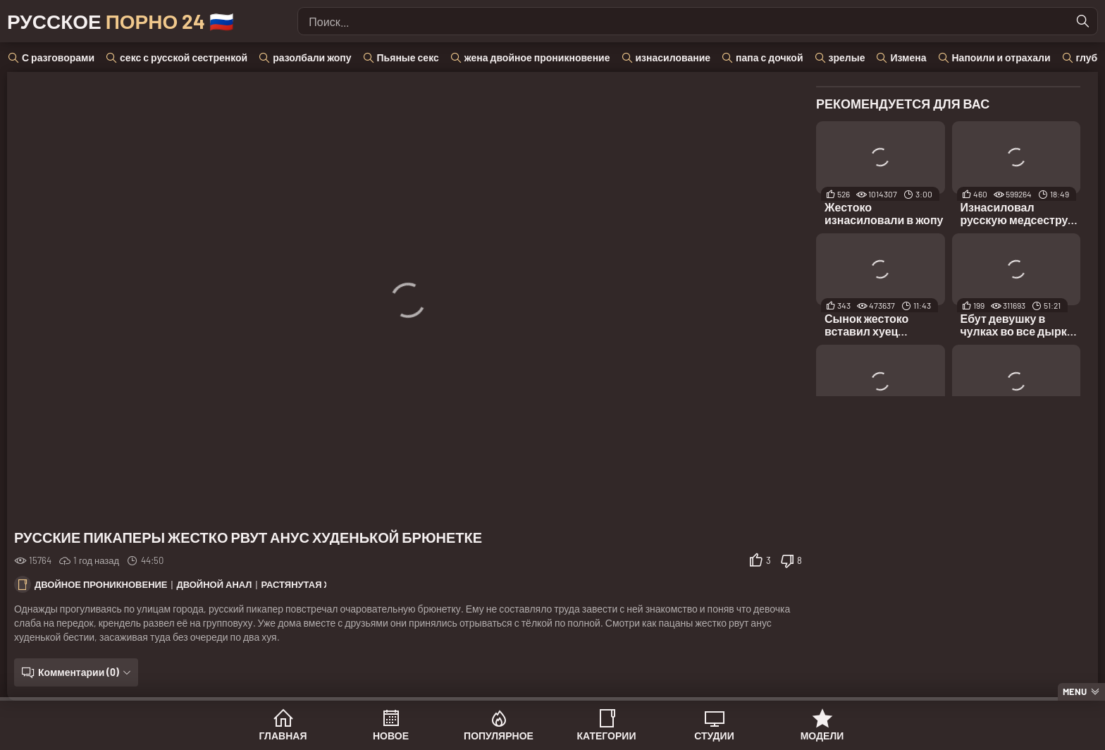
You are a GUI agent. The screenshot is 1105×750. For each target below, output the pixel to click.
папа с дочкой (769, 57)
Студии (714, 736)
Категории (606, 736)
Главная (283, 736)
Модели (822, 736)
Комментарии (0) (78, 672)
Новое (391, 736)
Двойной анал (214, 584)
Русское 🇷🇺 (120, 21)
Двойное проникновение (101, 584)
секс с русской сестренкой (183, 57)
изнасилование (673, 57)
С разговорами (58, 57)
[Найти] (1083, 21)
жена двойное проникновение (537, 57)
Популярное (498, 736)
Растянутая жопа (306, 584)
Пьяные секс (408, 57)
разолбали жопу (312, 57)
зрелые (847, 57)
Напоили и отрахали (1001, 57)
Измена (908, 57)
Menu (1075, 691)
